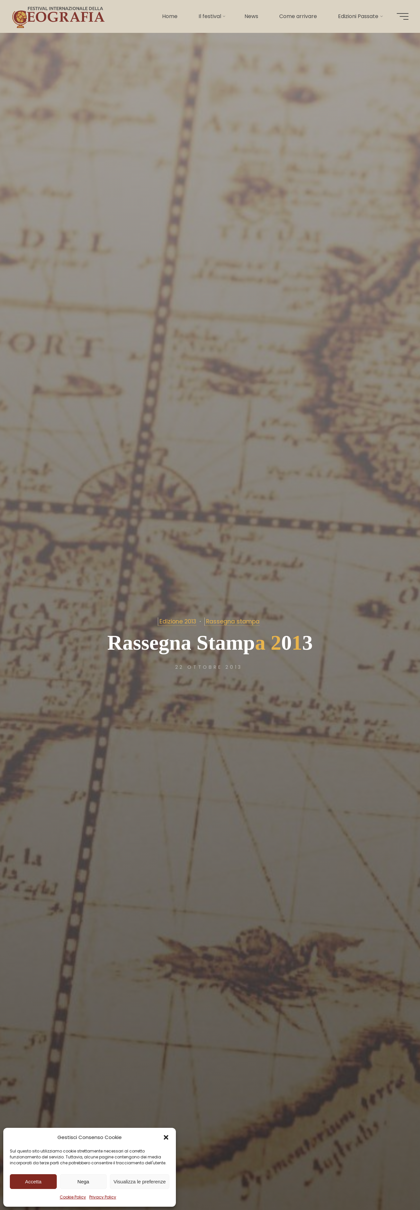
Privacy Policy (102, 1197)
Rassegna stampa (233, 621)
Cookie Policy (73, 1197)
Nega (83, 1181)
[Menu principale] (401, 16)
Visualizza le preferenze (140, 1181)
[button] (166, 1137)
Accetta (33, 1181)
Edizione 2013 (177, 621)
